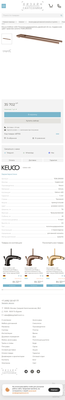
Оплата (12, 160)
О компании (6, 320)
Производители (39, 327)
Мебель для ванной (9, 323)
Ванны (35, 333)
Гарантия (53, 160)
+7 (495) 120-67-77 (10, 301)
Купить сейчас (32, 121)
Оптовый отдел (39, 356)
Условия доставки (9, 350)
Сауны (35, 346)
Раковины (5, 327)
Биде (35, 343)
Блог (34, 360)
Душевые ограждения (10, 337)
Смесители (37, 323)
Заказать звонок (8, 303)
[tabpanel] (12, 267)
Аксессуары (37, 320)
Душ (34, 337)
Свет (34, 363)
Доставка (32, 160)
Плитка (35, 330)
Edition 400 (27, 167)
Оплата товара (7, 353)
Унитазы (5, 330)
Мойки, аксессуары (9, 340)
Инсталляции (7, 333)
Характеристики (9, 174)
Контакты (5, 360)
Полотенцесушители (41, 340)
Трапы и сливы (7, 343)
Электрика (6, 363)
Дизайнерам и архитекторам (13, 356)
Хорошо (54, 390)
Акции (35, 350)
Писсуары (6, 346)
